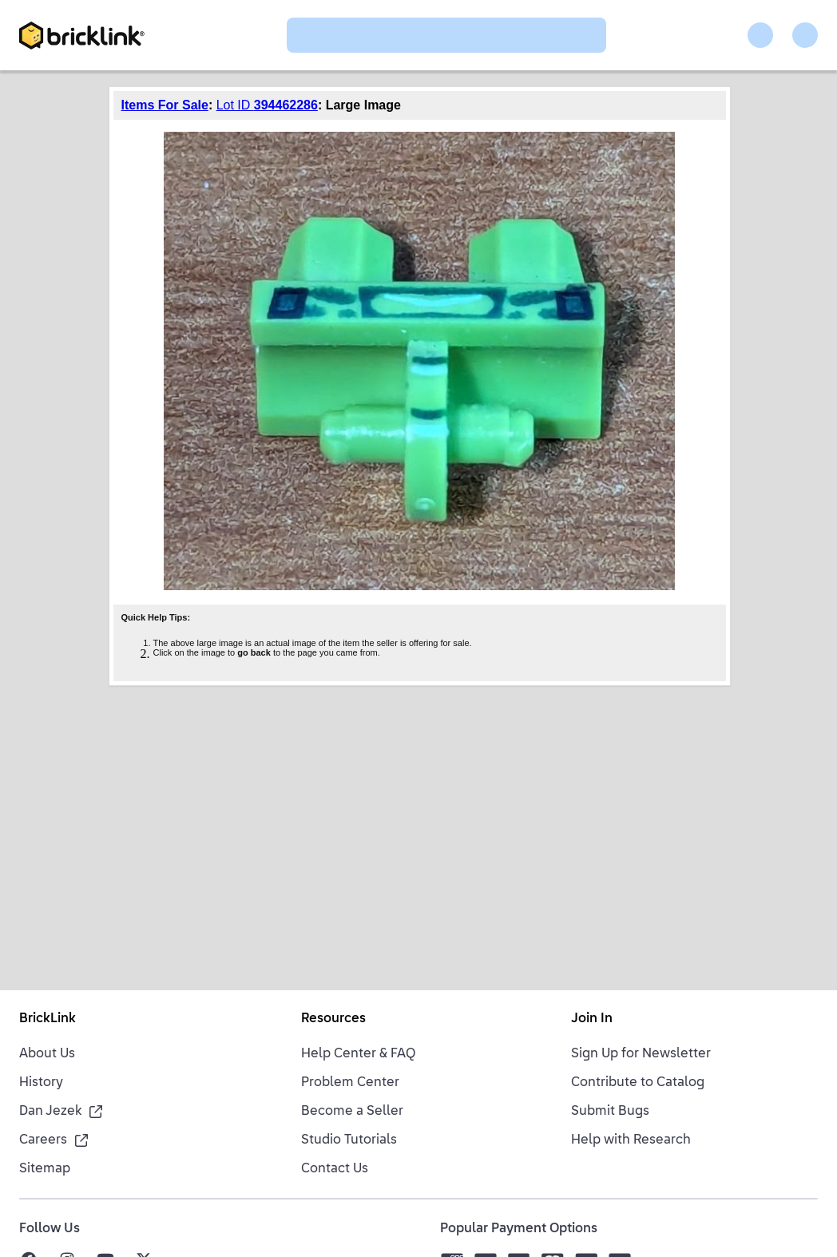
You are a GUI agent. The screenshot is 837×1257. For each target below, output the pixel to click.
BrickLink (47, 1019)
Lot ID (267, 105)
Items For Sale (164, 105)
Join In (592, 1019)
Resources (333, 1019)
